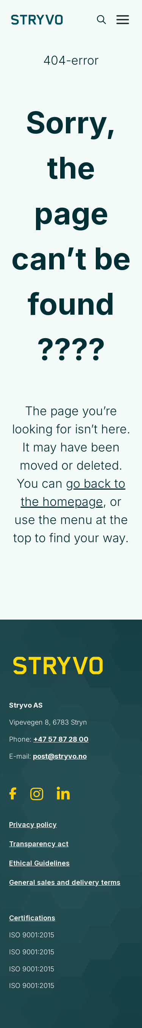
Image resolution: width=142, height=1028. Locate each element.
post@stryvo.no (60, 756)
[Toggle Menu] (122, 19)
